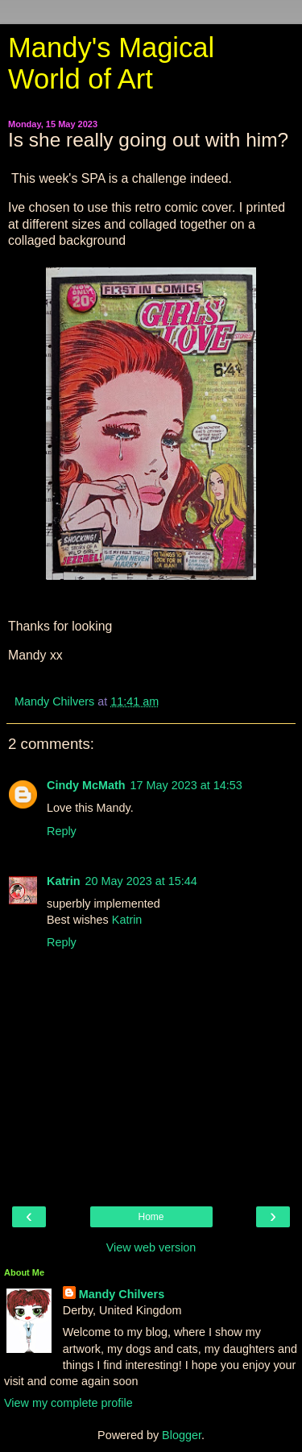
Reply (62, 831)
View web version (151, 1247)
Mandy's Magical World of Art (111, 63)
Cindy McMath (86, 785)
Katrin (64, 881)
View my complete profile (68, 1402)
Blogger (181, 1435)
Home (150, 1216)
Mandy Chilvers (121, 1294)
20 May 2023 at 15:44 (141, 881)
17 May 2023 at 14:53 (186, 785)
